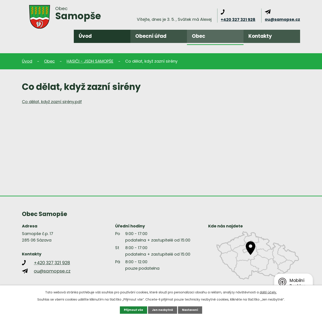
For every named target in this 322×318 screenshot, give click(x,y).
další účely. (268, 292)
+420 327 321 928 (238, 19)
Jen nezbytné (162, 309)
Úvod (85, 36)
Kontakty (260, 36)
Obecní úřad (150, 36)
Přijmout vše (131, 309)
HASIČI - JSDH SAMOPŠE (90, 61)
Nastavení (192, 309)
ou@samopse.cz (282, 19)
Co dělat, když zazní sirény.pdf (52, 101)
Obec (198, 36)
